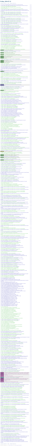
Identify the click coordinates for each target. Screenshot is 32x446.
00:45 (30, 18)
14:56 (30, 249)
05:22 (30, 42)
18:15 (30, 377)
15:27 (30, 257)
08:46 (30, 140)
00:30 (30, 13)
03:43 (30, 30)
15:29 (30, 260)
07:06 (30, 75)
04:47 (30, 37)
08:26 (30, 135)
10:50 (30, 174)
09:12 (30, 145)
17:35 (30, 362)
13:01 (30, 220)
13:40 (30, 233)
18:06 (30, 371)
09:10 (30, 144)
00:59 (30, 20)
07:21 (30, 79)
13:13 (30, 224)
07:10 (30, 77)
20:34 (30, 409)
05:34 (30, 44)
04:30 (30, 34)
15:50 (30, 330)
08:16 (30, 132)
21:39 (30, 427)
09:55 (30, 152)
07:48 (30, 90)
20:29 (30, 404)
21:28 (30, 422)
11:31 (30, 195)
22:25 (30, 429)
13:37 (30, 232)
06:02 (30, 46)
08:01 (30, 95)
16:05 (30, 341)
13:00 (30, 219)
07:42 (30, 89)
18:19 (30, 381)
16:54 (30, 354)
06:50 (30, 69)
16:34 (30, 348)
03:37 (30, 29)
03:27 (30, 28)
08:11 (30, 96)
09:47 (30, 149)
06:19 (30, 52)
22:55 (30, 438)
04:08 (30, 32)
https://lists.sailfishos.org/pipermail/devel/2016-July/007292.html (12, 84)
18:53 (30, 389)
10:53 (30, 175)
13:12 (30, 222)
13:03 (30, 221)
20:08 (30, 397)
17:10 (30, 357)
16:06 (30, 343)
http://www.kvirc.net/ (23, 400)
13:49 (30, 237)
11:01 (30, 183)
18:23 (30, 382)
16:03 (30, 338)
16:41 (30, 350)
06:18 (30, 48)
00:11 (30, 4)
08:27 (30, 137)
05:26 (30, 43)
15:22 (30, 256)
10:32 (30, 168)
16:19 (30, 346)
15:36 (30, 273)
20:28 (30, 403)
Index (8, 3)
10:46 (30, 170)
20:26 (30, 402)
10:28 (30, 166)
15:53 (30, 334)
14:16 (30, 243)
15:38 (30, 274)
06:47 (30, 67)
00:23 (30, 9)
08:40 (30, 139)
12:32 (30, 215)
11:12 (30, 187)
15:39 (30, 278)
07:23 (30, 80)
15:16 (30, 254)
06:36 (30, 59)
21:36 (30, 425)
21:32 (30, 423)
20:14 (30, 399)
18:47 (30, 387)
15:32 (30, 268)
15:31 (30, 265)
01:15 (30, 24)
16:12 (30, 345)
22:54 (30, 437)
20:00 (30, 395)
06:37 (30, 60)
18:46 (30, 386)
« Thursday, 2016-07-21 (3, 3)
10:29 (30, 167)
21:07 (30, 417)
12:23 (30, 214)
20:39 (30, 411)
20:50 (30, 415)
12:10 (30, 207)
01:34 (30, 26)
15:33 (30, 269)
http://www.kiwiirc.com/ (3, 367)
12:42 (30, 216)
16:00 (30, 336)
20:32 (30, 406)
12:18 (30, 211)
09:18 (30, 147)
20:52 (30, 416)
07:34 (30, 84)
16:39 (30, 349)
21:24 (30, 420)
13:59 (30, 240)
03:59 (30, 31)
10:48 (30, 171)
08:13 (30, 118)
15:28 (30, 259)
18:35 (30, 384)
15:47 (30, 310)
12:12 (30, 208)
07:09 (30, 76)
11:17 (30, 191)
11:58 (30, 201)
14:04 (30, 241)
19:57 (30, 394)
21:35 (30, 424)
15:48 (30, 324)
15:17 (30, 255)
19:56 (30, 393)
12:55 (30, 217)
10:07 (30, 161)
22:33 (30, 432)
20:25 (30, 401)
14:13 (30, 242)
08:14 (30, 130)
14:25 (30, 246)
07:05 (30, 74)
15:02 (30, 250)
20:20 (30, 400)
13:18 (30, 228)
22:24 (30, 428)
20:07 (30, 396)
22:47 (30, 436)
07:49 (30, 91)
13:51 (30, 238)
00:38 (30, 15)
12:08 (30, 205)
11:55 (30, 199)
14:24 (30, 245)
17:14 (30, 360)
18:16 (30, 379)
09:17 (30, 146)
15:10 (30, 252)
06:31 (30, 54)
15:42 (30, 306)
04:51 (30, 38)
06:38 (30, 61)
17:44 (30, 363)
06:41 (30, 63)
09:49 (30, 151)
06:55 (30, 71)
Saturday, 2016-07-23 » (13, 3)
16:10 (30, 344)
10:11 (30, 163)
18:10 (30, 376)
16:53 (30, 352)
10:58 (30, 179)
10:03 (30, 154)
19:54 (30, 392)
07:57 (30, 93)
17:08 (30, 355)
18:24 (30, 383)
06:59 (30, 72)
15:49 (30, 329)
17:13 (30, 359)
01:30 (30, 25)
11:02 (30, 185)
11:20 (30, 193)
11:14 (30, 189)
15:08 (30, 251)
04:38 (30, 35)
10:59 (30, 181)
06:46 (30, 65)
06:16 (30, 47)
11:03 (30, 186)
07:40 (30, 88)
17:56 (30, 370)
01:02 (30, 22)
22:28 (30, 430)
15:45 (30, 308)
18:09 (30, 374)
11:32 (30, 197)
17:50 (30, 368)
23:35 (30, 440)
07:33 (30, 82)
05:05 (30, 39)
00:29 (30, 12)
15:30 (30, 264)
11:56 (30, 200)
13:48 (30, 235)
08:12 (30, 98)
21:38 (30, 426)
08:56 (30, 142)
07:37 (30, 86)
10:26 (30, 165)
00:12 (30, 6)
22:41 (30, 433)
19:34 (30, 391)
